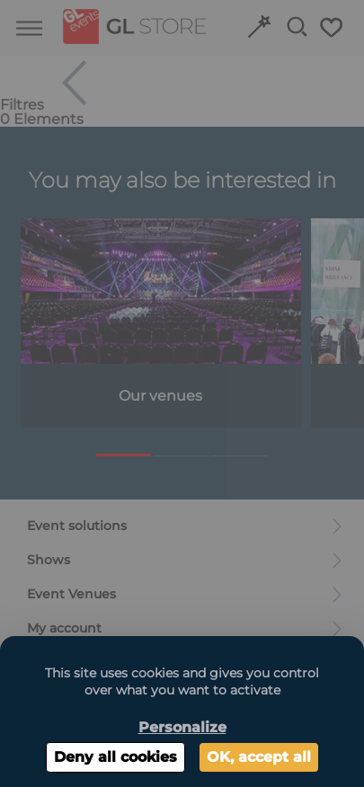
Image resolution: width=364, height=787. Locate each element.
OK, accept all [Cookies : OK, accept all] (259, 756)
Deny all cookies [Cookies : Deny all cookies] (115, 756)
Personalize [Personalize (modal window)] (182, 727)
